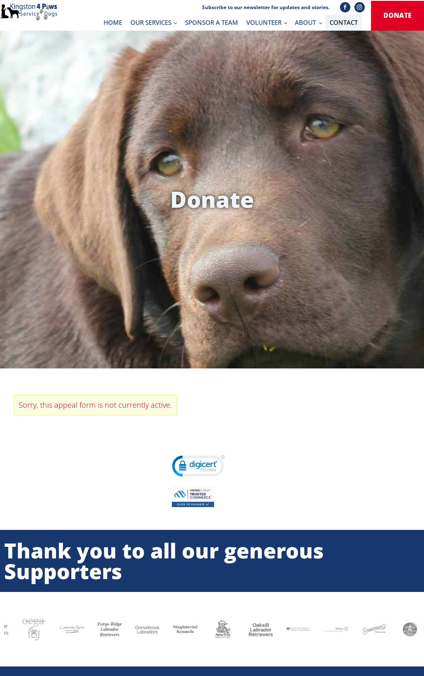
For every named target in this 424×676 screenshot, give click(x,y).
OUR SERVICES (150, 22)
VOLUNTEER (264, 22)
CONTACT (344, 22)
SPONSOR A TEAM (211, 22)
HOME (113, 22)
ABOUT (305, 22)
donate (397, 15)
